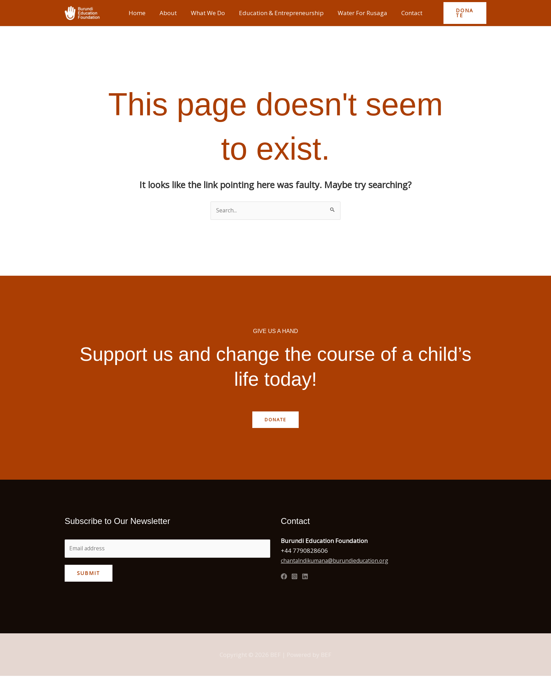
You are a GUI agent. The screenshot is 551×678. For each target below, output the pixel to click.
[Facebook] (284, 577)
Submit (88, 575)
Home (142, 13)
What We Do (209, 13)
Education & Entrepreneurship (280, 13)
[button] (461, 13)
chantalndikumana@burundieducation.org (341, 561)
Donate (275, 420)
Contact (406, 13)
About (171, 13)
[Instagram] (294, 577)
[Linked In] (305, 577)
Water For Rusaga (359, 13)
